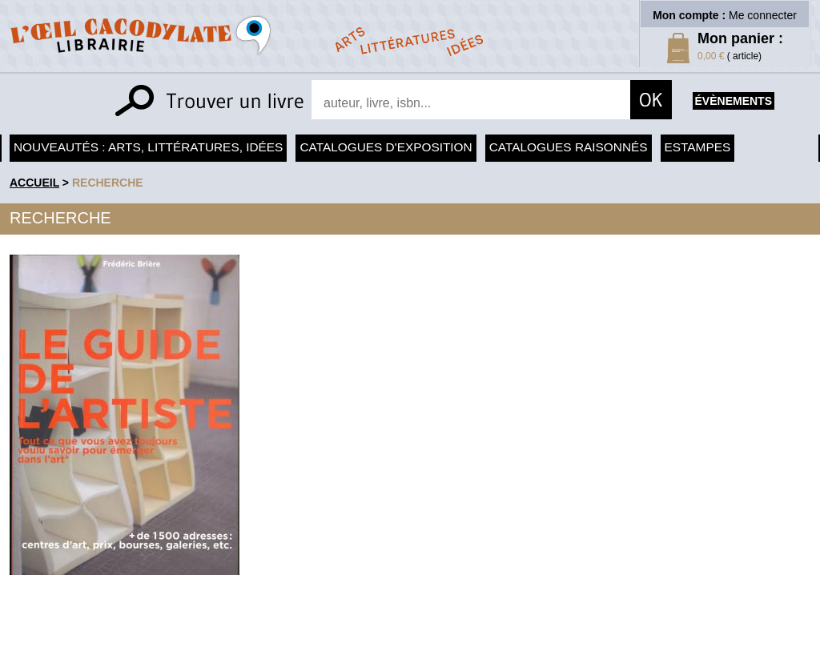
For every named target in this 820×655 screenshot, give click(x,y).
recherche (107, 182)
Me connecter (763, 15)
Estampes (698, 147)
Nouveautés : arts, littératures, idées (148, 147)
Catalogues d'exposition (385, 147)
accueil (34, 182)
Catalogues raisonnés (568, 147)
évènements (733, 100)
